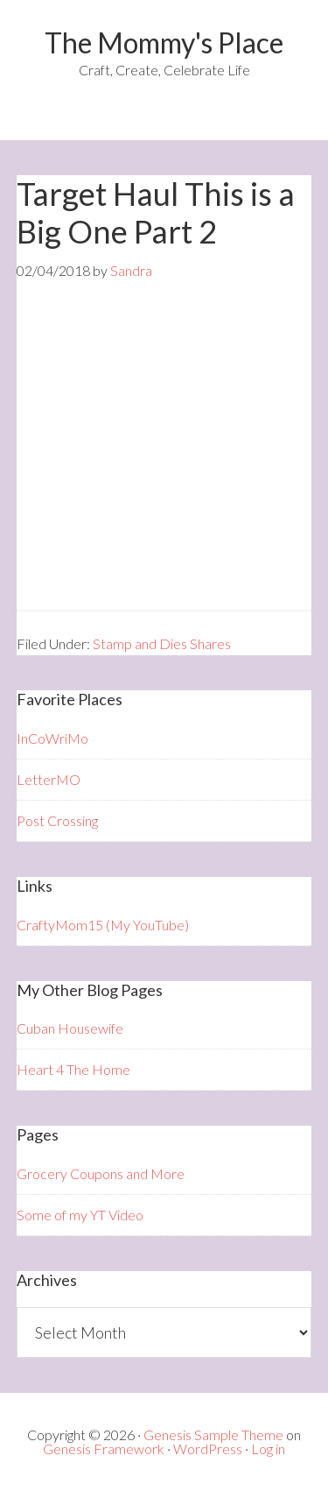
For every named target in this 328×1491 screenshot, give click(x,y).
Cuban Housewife (70, 1028)
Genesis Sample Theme (213, 1434)
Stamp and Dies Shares (162, 643)
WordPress (207, 1448)
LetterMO (48, 779)
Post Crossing (57, 820)
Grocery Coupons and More (101, 1173)
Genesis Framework (103, 1448)
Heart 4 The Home (73, 1069)
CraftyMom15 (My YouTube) (103, 924)
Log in (268, 1448)
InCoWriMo (52, 738)
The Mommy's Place (164, 42)
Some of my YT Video (80, 1214)
